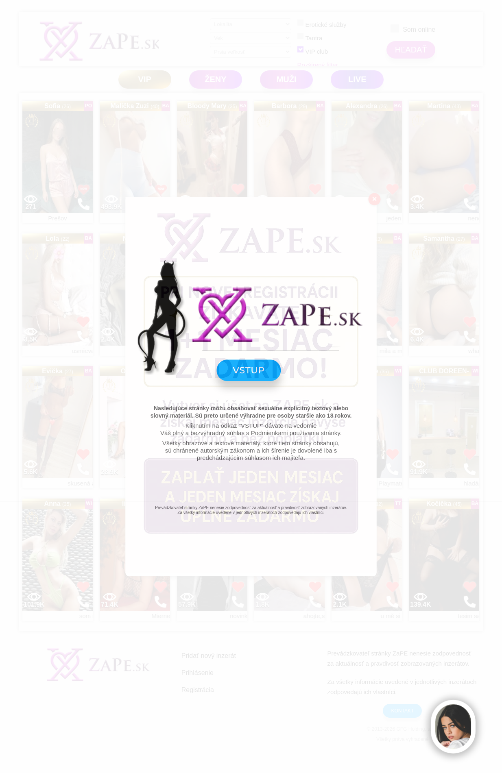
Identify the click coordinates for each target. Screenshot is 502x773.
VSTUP (251, 377)
